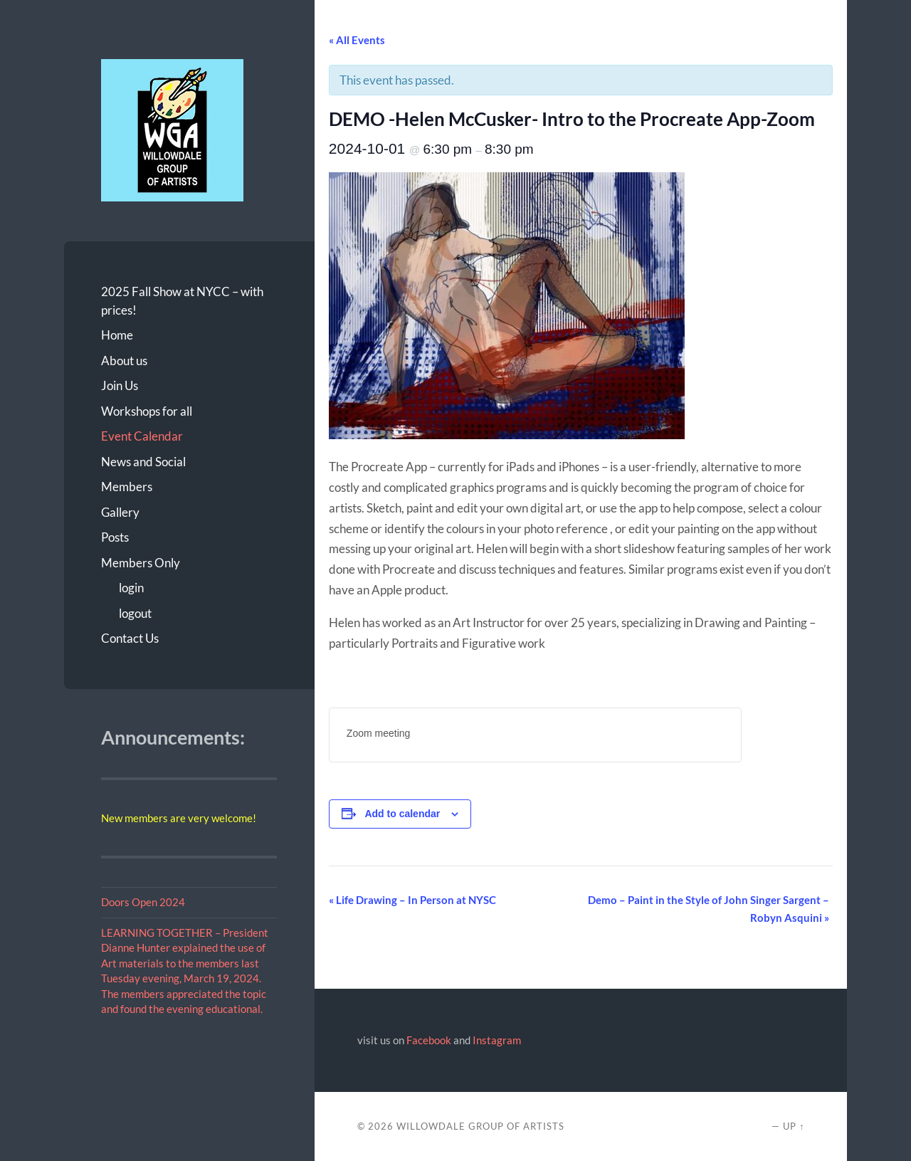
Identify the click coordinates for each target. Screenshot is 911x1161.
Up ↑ (793, 1126)
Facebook (428, 1040)
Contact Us (130, 638)
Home (117, 334)
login (131, 587)
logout (135, 613)
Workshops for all (146, 411)
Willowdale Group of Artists (480, 1126)
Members (126, 486)
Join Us (119, 385)
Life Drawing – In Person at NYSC (412, 899)
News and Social (143, 461)
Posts (115, 537)
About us (124, 360)
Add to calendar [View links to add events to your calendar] (402, 813)
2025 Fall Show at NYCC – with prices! (182, 300)
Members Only (140, 562)
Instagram (497, 1040)
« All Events (357, 39)
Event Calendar (142, 436)
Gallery (120, 512)
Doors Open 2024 (143, 901)
